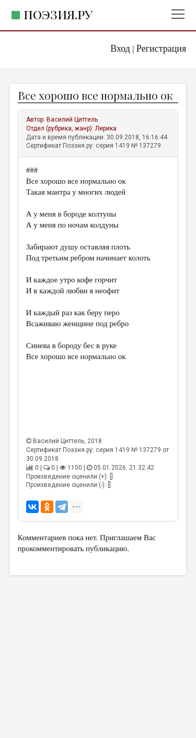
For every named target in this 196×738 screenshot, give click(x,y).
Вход (120, 48)
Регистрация (161, 48)
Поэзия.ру (58, 14)
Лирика (106, 128)
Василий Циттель (72, 119)
